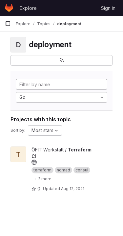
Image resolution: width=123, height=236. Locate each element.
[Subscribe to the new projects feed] (61, 60)
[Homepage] (9, 8)
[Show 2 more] (42, 179)
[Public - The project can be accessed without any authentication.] (34, 162)
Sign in (108, 8)
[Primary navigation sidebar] (8, 23)
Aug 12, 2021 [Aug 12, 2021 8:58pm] (72, 188)
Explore (28, 8)
